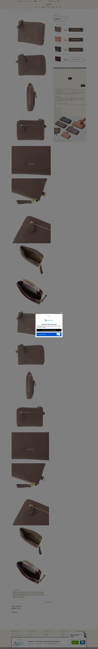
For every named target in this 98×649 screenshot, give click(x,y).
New (36, 7)
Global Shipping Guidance (32, 638)
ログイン (22, 1)
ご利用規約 (30, 635)
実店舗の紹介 (14, 635)
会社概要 (29, 642)
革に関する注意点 (49, 601)
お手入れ (45, 633)
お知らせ (13, 633)
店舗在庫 (65, 30)
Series (48, 7)
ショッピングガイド (29, 1)
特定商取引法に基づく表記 (32, 640)
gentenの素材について (15, 638)
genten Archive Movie (15, 640)
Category (43, 7)
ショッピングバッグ (39, 1)
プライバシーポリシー (31, 644)
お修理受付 (46, 635)
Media (53, 7)
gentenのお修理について (57, 1)
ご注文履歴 (63, 635)
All (39, 7)
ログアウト (63, 633)
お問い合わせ (30, 633)
